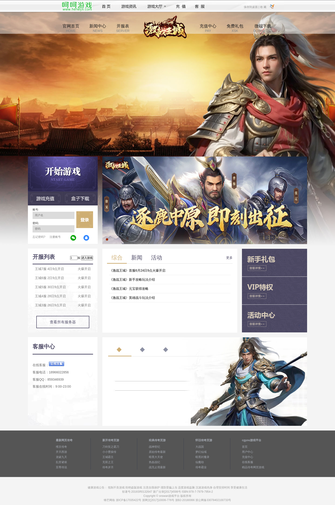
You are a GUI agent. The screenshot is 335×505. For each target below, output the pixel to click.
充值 (180, 6)
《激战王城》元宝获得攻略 (128, 288)
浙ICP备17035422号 (128, 500)
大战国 (199, 446)
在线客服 (247, 462)
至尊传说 (61, 467)
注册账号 (55, 237)
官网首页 (71, 28)
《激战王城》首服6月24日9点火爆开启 (137, 270)
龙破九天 (61, 457)
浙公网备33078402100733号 (213, 500)
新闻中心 (97, 28)
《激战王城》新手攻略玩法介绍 (132, 279)
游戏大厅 (155, 6)
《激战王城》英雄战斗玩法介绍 (132, 298)
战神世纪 (154, 446)
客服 (200, 6)
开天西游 (61, 452)
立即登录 (84, 219)
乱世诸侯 (61, 462)
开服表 (122, 28)
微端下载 (262, 28)
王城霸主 (108, 457)
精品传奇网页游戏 (253, 467)
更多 (229, 257)
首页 (106, 6)
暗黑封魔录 (202, 457)
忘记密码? (39, 237)
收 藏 (263, 6)
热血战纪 (154, 462)
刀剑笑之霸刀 (110, 446)
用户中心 (247, 452)
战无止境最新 (157, 467)
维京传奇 (61, 446)
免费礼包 (235, 28)
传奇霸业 (201, 467)
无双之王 (108, 462)
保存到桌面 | (251, 6)
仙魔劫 (199, 462)
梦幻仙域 (201, 452)
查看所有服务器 (63, 322)
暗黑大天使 (156, 457)
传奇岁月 (108, 467)
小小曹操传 (109, 452)
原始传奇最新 (157, 452)
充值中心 (208, 28)
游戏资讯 (129, 6)
